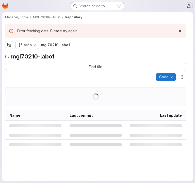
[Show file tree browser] (9, 45)
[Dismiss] (180, 31)
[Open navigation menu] (14, 6)
